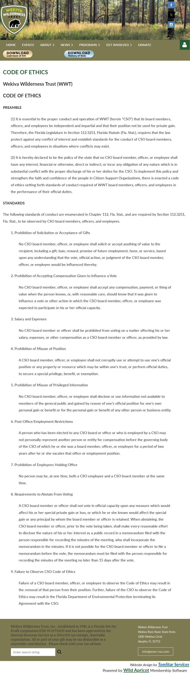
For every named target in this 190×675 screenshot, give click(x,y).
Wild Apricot (136, 670)
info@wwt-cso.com (155, 651)
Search (59, 651)
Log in (185, 45)
